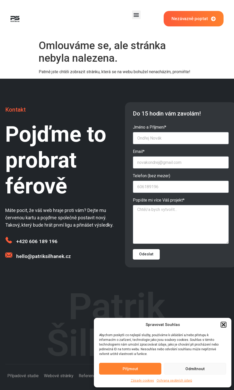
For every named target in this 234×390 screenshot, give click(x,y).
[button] (223, 324)
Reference (88, 375)
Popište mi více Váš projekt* (159, 200)
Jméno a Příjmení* (149, 127)
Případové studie (23, 375)
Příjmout (130, 368)
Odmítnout (195, 368)
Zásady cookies (142, 380)
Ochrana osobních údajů (174, 380)
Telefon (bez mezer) (151, 176)
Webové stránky (58, 375)
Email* (139, 152)
